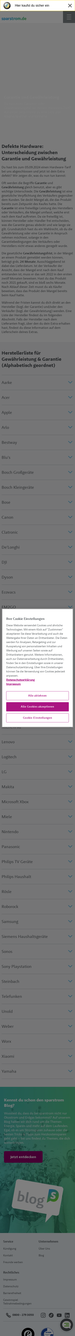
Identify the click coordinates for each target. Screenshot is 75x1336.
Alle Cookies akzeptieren (37, 706)
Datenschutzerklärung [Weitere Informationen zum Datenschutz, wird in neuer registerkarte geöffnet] (20, 680)
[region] (37, 668)
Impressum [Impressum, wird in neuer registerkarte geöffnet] (13, 684)
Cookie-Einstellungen (37, 718)
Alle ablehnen (37, 695)
